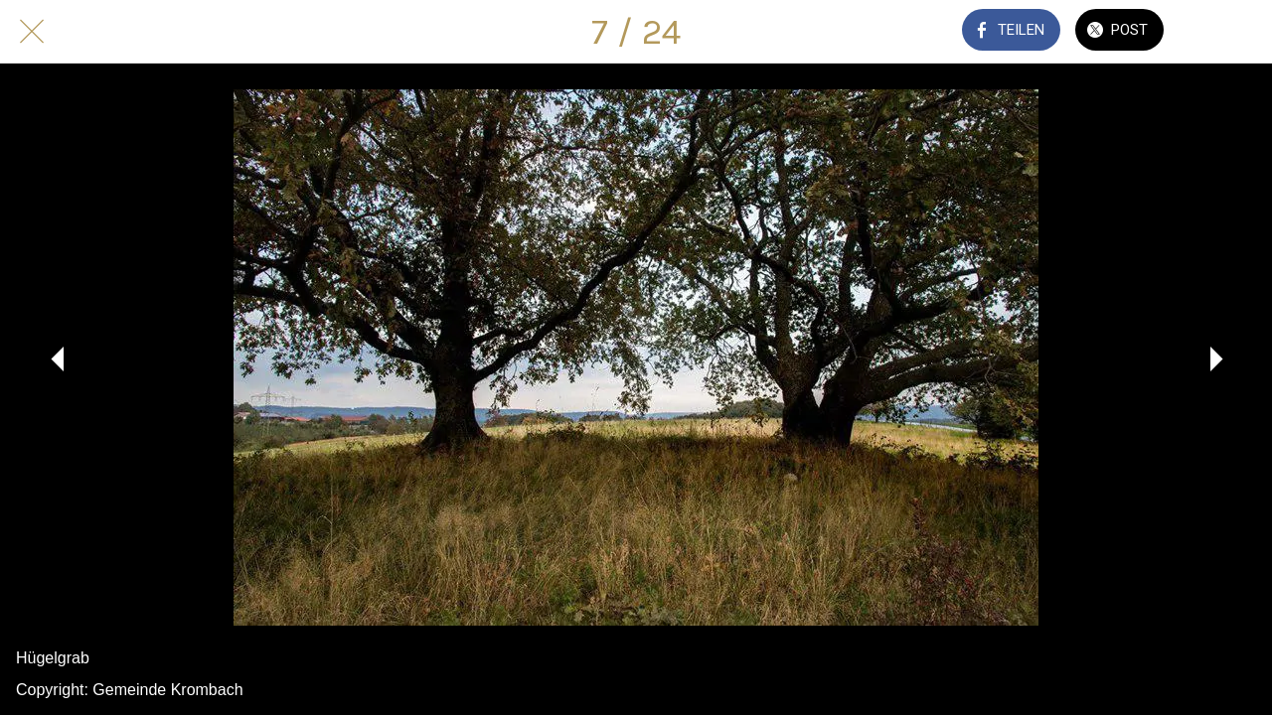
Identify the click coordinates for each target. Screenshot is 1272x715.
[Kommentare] (1220, 32)
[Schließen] (32, 32)
